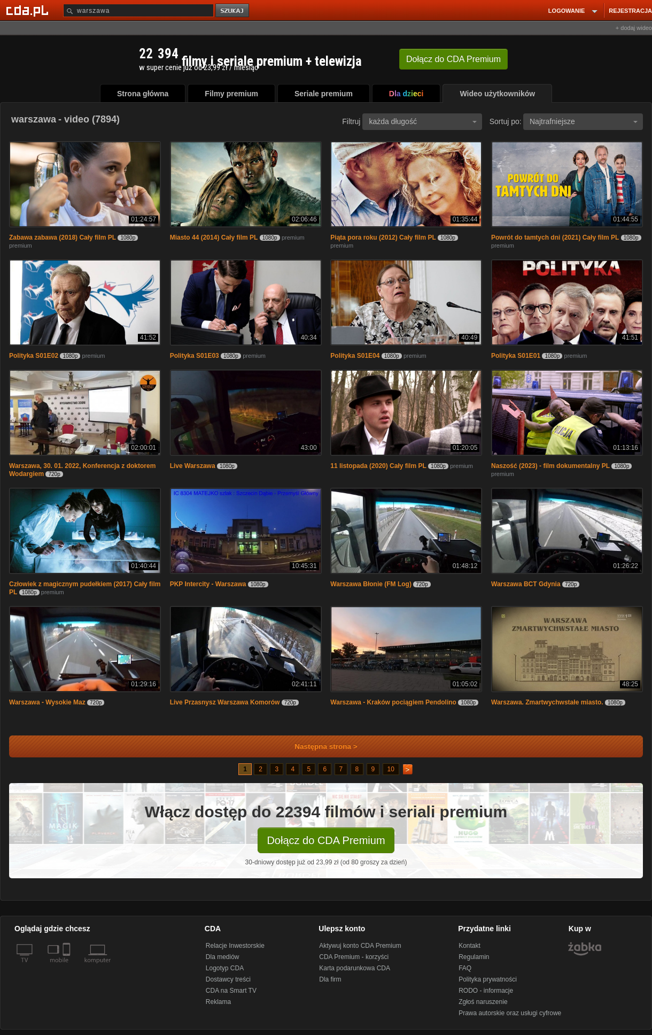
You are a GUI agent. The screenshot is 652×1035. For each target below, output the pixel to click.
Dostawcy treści (228, 979)
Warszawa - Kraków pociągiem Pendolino (393, 702)
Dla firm (330, 979)
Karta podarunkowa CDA (354, 968)
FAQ (465, 968)
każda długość (423, 121)
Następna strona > (319, 746)
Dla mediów (222, 957)
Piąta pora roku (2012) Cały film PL (383, 237)
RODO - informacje (486, 990)
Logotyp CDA (225, 968)
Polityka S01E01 (515, 355)
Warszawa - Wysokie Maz (47, 702)
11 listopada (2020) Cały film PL (378, 466)
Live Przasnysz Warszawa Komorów (225, 702)
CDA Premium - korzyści (354, 957)
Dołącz (453, 59)
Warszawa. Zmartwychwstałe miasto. (547, 702)
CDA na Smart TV (231, 990)
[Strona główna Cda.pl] (29, 10)
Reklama (218, 1002)
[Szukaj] (138, 10)
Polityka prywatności (488, 979)
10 (390, 769)
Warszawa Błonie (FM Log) (371, 584)
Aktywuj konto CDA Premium (360, 945)
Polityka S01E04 (354, 355)
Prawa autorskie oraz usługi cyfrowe (510, 1013)
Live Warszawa (192, 466)
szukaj (233, 11)
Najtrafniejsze (584, 121)
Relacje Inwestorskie (235, 945)
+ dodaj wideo (634, 28)
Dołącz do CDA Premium (326, 840)
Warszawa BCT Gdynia (526, 584)
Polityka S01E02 (33, 355)
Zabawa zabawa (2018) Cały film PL (62, 237)
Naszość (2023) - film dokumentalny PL (550, 466)
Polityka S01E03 (194, 355)
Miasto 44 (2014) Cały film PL (214, 237)
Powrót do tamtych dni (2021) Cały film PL (555, 237)
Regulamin (474, 957)
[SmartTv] (67, 966)
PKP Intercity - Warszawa (208, 584)
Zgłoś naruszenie (483, 1002)
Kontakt (469, 945)
